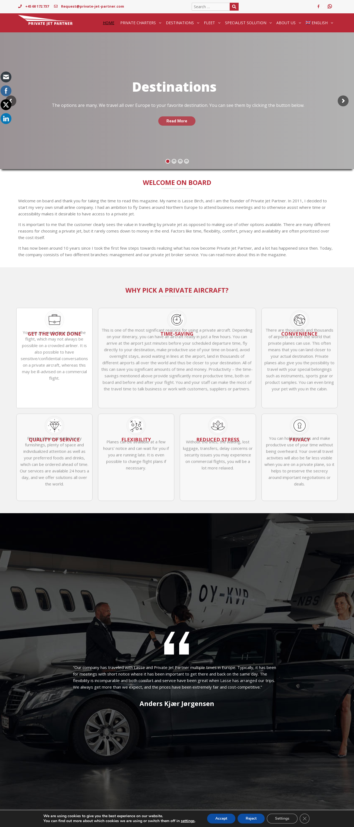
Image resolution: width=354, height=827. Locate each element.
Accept (221, 818)
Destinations (180, 22)
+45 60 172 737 (33, 6)
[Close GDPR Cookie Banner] (304, 818)
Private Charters (138, 22)
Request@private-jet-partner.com (89, 6)
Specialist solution (245, 22)
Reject (251, 818)
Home (108, 22)
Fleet (209, 22)
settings (188, 821)
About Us (286, 22)
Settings (282, 818)
